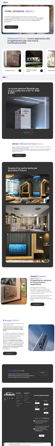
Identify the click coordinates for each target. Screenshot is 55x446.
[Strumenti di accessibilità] (5, 444)
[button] (4, 77)
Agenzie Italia (26, 396)
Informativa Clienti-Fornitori (21, 445)
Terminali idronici (19, 395)
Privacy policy (11, 445)
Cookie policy (15, 445)
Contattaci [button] (42, 373)
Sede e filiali (26, 395)
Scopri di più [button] (11, 27)
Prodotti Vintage (19, 403)
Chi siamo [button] (19, 155)
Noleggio (17, 405)
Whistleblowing (28, 445)
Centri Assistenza (27, 402)
